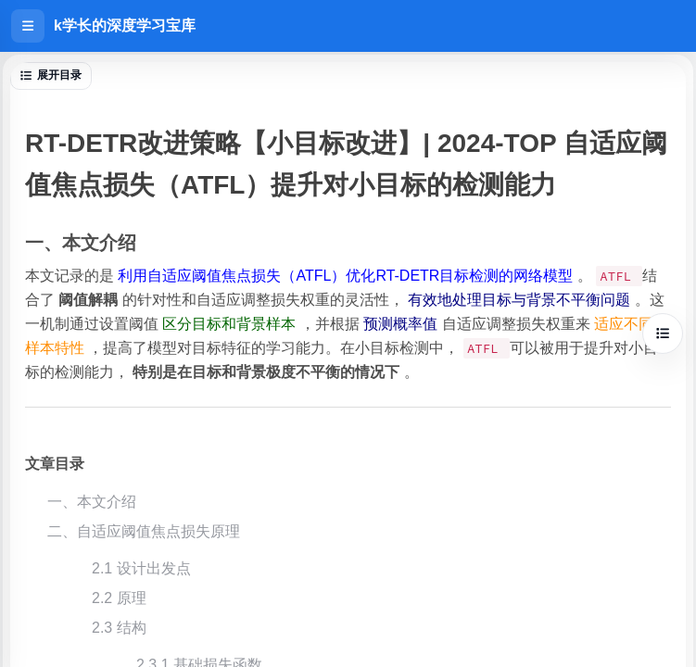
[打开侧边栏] (27, 26)
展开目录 (51, 75)
